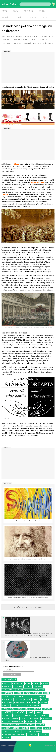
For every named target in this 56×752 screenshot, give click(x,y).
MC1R (27, 709)
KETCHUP (21, 734)
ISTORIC (18, 715)
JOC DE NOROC (34, 706)
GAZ (29, 690)
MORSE (16, 728)
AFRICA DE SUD (9, 734)
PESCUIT (6, 718)
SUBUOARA (7, 702)
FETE (28, 693)
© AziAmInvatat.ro (4, 745)
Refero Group (52, 745)
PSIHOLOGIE (28, 11)
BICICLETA (35, 718)
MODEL (33, 696)
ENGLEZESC (32, 702)
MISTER (36, 693)
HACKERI (6, 683)
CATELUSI (30, 725)
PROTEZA (38, 686)
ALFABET (44, 734)
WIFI (39, 722)
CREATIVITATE (19, 712)
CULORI (36, 683)
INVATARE (7, 712)
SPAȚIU (15, 11)
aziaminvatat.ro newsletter (13, 666)
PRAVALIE (37, 731)
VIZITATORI (15, 731)
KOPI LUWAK (8, 725)
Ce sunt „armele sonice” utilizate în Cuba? (28, 521)
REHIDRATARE (8, 690)
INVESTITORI (18, 683)
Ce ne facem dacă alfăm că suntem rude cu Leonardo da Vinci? (28, 559)
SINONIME (30, 722)
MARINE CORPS (9, 696)
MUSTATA (20, 725)
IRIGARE (25, 728)
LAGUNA (44, 702)
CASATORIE (33, 734)
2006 (28, 683)
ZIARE (5, 731)
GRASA (45, 683)
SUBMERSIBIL (18, 722)
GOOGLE (41, 725)
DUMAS (28, 686)
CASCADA (27, 731)
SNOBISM (19, 693)
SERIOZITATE (36, 728)
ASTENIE (6, 722)
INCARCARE (7, 693)
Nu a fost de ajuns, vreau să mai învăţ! (28, 607)
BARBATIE (47, 709)
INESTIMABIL (20, 702)
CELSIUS (42, 696)
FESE (37, 715)
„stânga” (16, 164)
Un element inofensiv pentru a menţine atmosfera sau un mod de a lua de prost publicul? (27, 626)
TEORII (45, 699)
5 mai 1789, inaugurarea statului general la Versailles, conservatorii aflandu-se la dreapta (27, 327)
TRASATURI (22, 696)
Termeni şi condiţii (11, 745)
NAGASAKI (28, 715)
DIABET (45, 715)
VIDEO (19, 709)
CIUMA (15, 718)
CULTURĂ (17, 17)
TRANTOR (7, 715)
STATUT (25, 718)
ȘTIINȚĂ (42, 11)
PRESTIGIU (7, 686)
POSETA (19, 699)
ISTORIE (45, 17)
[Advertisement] (28, 68)
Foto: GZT (6, 418)
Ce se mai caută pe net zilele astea (26, 651)
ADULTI (39, 712)
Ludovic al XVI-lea (37, 182)
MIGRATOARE (8, 709)
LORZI (31, 712)
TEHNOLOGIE (32, 17)
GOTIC (27, 699)
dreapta (4, 194)
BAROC (36, 699)
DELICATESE (7, 699)
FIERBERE (45, 693)
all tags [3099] (9, 679)
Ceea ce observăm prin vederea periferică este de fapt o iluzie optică (28, 597)
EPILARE (6, 706)
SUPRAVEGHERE (19, 706)
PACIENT (6, 728)
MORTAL (20, 690)
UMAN (47, 728)
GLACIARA (18, 686)
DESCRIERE (47, 718)
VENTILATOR (39, 690)
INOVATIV (36, 709)
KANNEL (6, 737)
